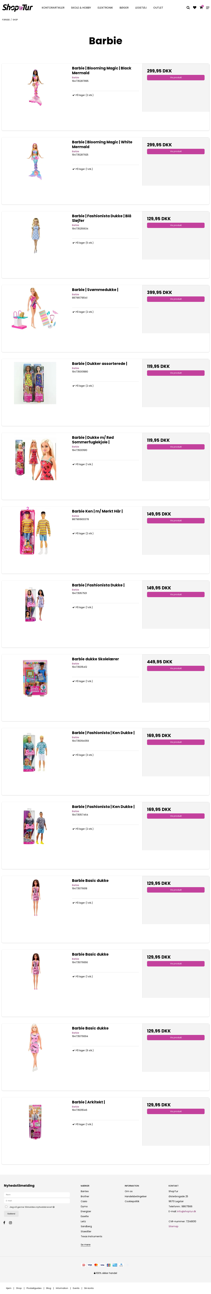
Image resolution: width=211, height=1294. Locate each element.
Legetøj (141, 8)
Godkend (11, 1214)
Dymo (84, 1206)
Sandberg (86, 1226)
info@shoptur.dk (186, 1211)
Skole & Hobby (81, 8)
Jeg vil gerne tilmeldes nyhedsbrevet (42, 1206)
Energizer (86, 1211)
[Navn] (37, 1194)
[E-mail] (37, 1200)
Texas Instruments (91, 1236)
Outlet (158, 8)
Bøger (124, 8)
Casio (84, 1201)
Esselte (85, 1216)
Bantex (85, 1191)
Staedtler (86, 1231)
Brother (85, 1196)
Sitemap (173, 1226)
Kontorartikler (53, 8)
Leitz (83, 1221)
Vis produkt (176, 77)
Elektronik (105, 8)
